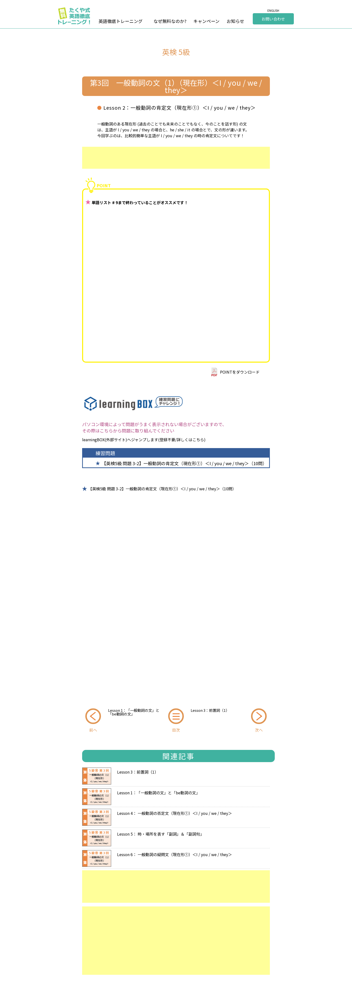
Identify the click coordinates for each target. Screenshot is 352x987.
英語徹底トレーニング (121, 21)
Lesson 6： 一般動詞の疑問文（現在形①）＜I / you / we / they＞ (174, 853)
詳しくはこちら (190, 439)
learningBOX (93, 439)
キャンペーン (206, 21)
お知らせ (235, 21)
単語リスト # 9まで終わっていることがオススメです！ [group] (140, 202)
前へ (93, 730)
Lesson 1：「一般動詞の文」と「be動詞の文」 (133, 712)
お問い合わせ (273, 19)
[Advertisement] (176, 158)
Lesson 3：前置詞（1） (210, 710)
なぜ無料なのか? (170, 21)
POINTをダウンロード (240, 372)
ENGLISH (273, 10)
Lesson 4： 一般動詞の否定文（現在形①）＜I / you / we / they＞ (174, 812)
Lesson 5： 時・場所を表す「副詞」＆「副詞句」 (160, 833)
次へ (259, 730)
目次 (176, 730)
